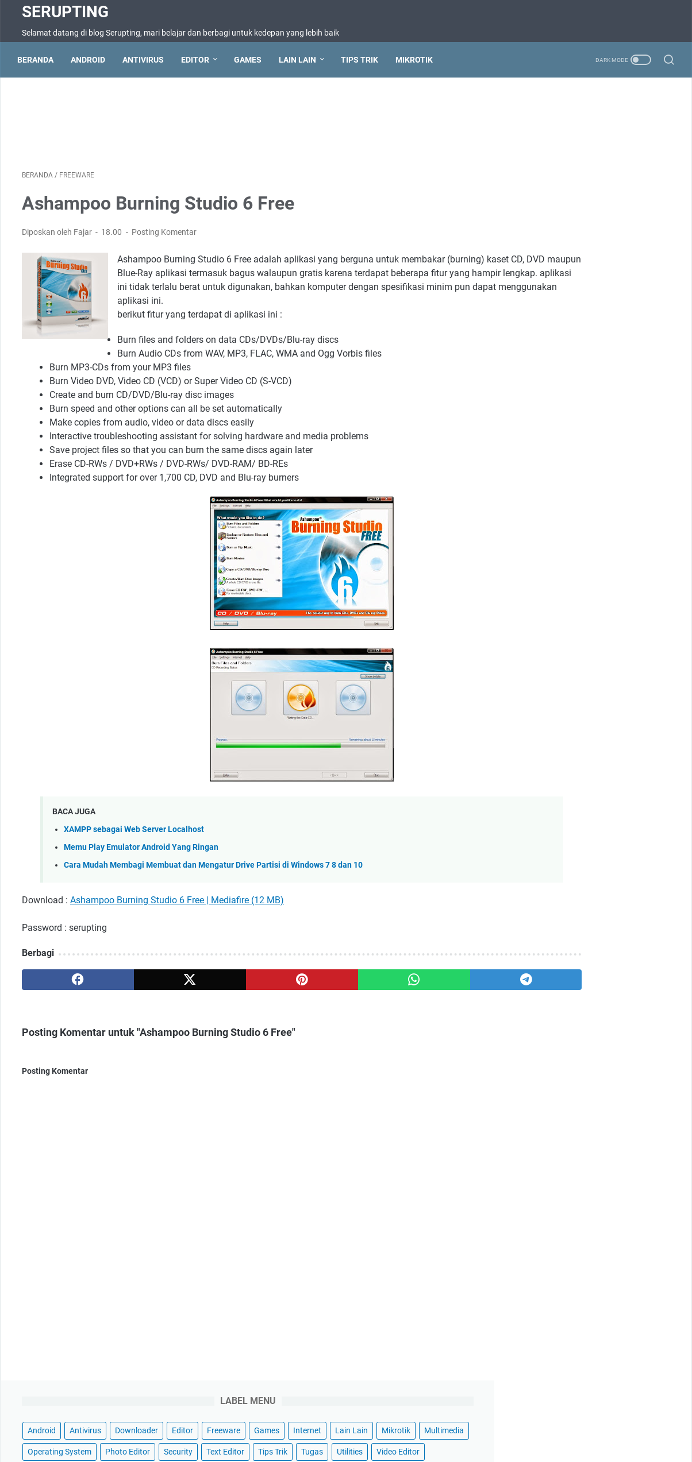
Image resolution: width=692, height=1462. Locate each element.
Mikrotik (418, 59)
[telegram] (413, 998)
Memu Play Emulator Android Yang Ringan (141, 866)
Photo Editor (603, 195)
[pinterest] (238, 998)
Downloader (612, 132)
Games (252, 59)
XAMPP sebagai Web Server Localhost (134, 848)
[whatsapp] (326, 998)
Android (92, 59)
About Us (446, 1420)
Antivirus (147, 59)
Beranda (40, 59)
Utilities (516, 238)
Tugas (652, 217)
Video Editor (564, 238)
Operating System (535, 195)
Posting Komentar (164, 236)
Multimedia (612, 174)
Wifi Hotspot (497, 1420)
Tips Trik (364, 59)
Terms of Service (281, 1420)
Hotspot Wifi (552, 1420)
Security (517, 217)
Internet (639, 153)
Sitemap (225, 1420)
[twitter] (152, 998)
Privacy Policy (394, 1420)
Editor (200, 59)
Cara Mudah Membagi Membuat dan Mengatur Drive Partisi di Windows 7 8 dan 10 (213, 883)
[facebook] (65, 998)
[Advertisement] (239, 124)
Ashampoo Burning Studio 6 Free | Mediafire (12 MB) (177, 918)
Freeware (555, 153)
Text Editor (565, 217)
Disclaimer (339, 1420)
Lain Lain (302, 59)
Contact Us (179, 1420)
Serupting (65, 11)
